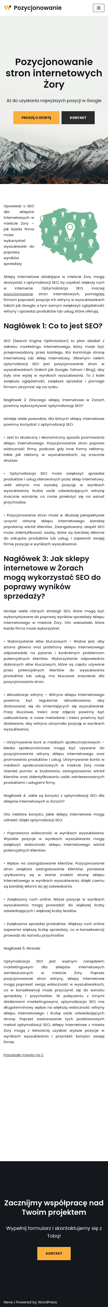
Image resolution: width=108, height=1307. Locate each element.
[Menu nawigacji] (98, 8)
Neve (8, 1302)
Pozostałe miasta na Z (23, 1054)
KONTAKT (78, 117)
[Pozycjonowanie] (33, 7)
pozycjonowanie (18, 293)
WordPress (47, 1302)
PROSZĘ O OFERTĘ (36, 117)
